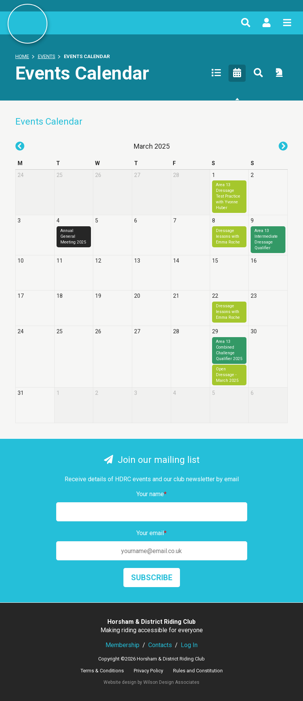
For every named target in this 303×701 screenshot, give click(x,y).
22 (215, 296)
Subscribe (151, 577)
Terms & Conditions (102, 670)
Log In (189, 645)
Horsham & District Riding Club (27, 24)
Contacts (160, 645)
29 (215, 331)
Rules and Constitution (198, 670)
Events (46, 56)
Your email (151, 533)
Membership (122, 645)
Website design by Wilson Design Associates (151, 682)
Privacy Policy (148, 670)
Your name (151, 494)
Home (22, 56)
